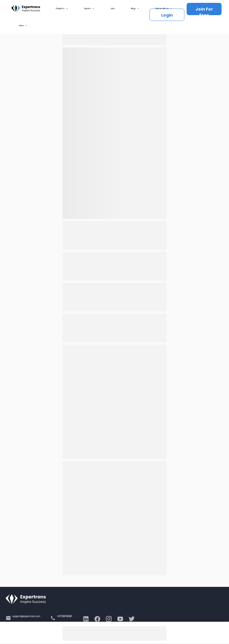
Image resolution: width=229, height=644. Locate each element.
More (23, 25)
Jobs (112, 8)
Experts (89, 8)
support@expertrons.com (26, 616)
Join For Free (204, 10)
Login (167, 15)
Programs (62, 8)
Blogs (135, 8)
